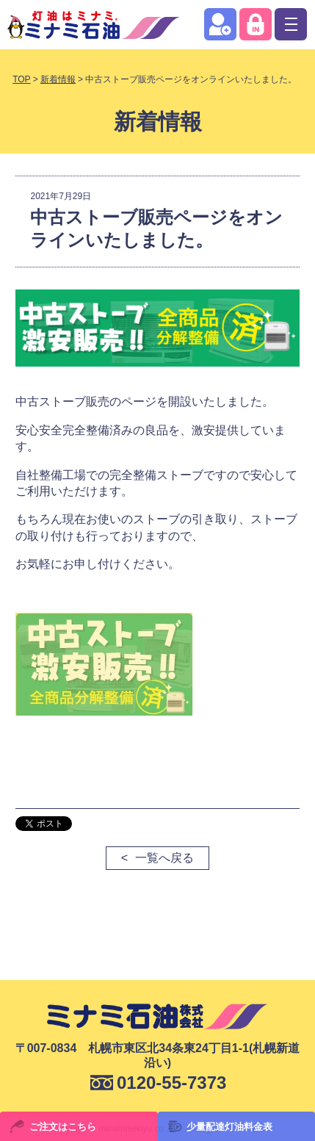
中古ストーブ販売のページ (85, 401)
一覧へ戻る (164, 858)
